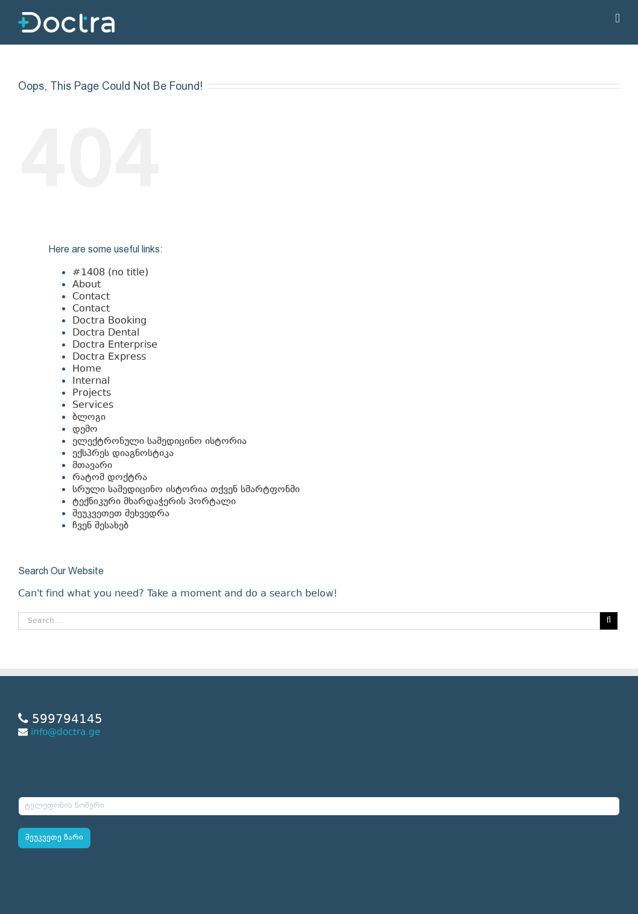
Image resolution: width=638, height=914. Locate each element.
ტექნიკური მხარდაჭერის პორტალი (154, 502)
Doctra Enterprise (114, 345)
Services (92, 405)
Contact (91, 297)
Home (86, 369)
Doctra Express (109, 357)
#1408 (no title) (110, 273)
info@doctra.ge (65, 733)
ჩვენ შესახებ (100, 526)
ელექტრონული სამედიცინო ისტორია (159, 441)
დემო (85, 429)
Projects (91, 393)
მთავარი (92, 466)
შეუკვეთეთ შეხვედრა (120, 514)
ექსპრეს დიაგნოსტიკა (123, 453)
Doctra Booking (109, 321)
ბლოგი (89, 417)
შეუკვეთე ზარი (54, 838)
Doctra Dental (105, 333)
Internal (91, 381)
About (86, 285)
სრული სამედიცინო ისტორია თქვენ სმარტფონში (186, 490)
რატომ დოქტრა (109, 478)
